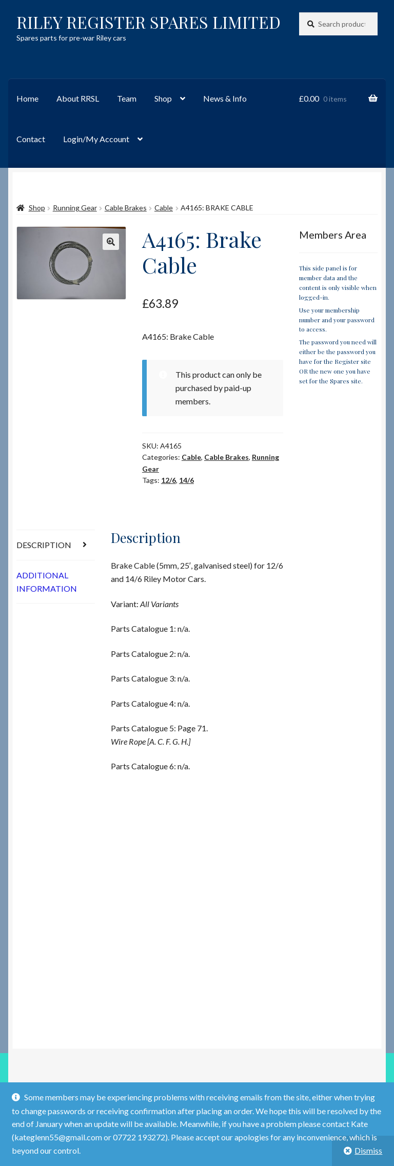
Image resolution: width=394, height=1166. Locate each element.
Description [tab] (43, 545)
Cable (163, 207)
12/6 (168, 480)
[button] (111, 242)
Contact (30, 139)
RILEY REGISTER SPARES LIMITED (148, 22)
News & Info (225, 98)
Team (126, 98)
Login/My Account (96, 139)
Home (27, 98)
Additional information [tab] (46, 581)
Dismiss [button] (368, 1150)
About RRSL (77, 98)
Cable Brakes (126, 207)
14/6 (186, 480)
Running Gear (75, 207)
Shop (163, 98)
